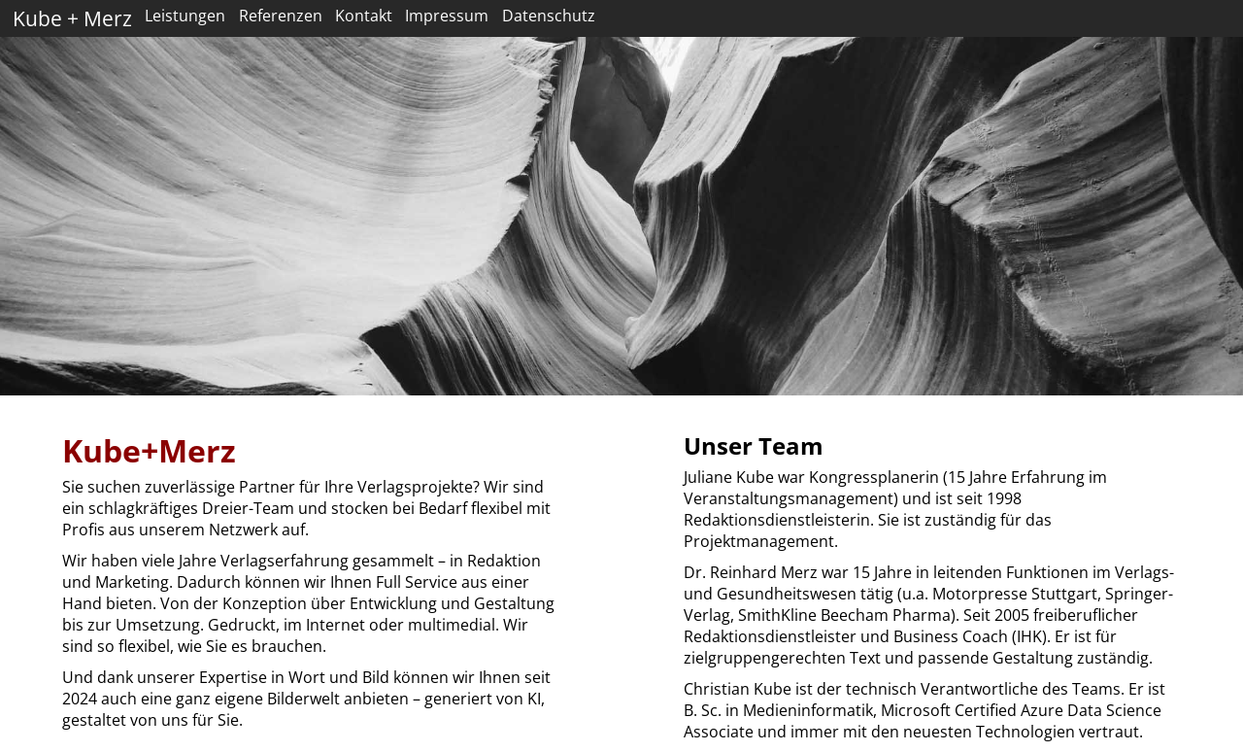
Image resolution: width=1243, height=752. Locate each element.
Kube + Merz (72, 18)
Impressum (446, 15)
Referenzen (280, 15)
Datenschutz (548, 15)
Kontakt (363, 15)
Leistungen (185, 15)
